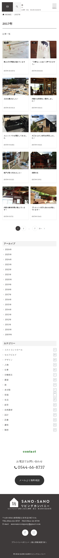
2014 (7, 309)
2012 (7, 319)
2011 (7, 324)
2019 (7, 284)
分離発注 (30, 374)
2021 (7, 274)
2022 (7, 269)
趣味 (30, 424)
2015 (7, 304)
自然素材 (30, 409)
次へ (40, 228)
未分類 (30, 389)
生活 (30, 399)
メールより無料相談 (29, 480)
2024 (7, 259)
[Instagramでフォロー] (34, 533)
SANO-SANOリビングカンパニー (32, 554)
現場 (30, 394)
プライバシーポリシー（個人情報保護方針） (29, 542)
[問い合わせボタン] (7, 7)
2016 (7, 299)
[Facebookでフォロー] (25, 533)
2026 (7, 249)
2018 (7, 289)
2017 (7, 294)
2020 (7, 279)
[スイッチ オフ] (17, 7)
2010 (7, 329)
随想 (30, 429)
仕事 (30, 369)
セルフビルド (30, 354)
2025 (7, 254)
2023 (7, 264)
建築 (30, 379)
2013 (7, 314)
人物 (30, 364)
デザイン (30, 359)
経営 (30, 404)
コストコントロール (30, 349)
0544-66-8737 (31, 467)
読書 (30, 419)
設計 (30, 414)
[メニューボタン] (54, 6)
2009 (7, 334)
